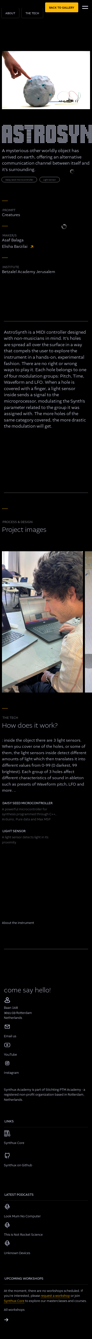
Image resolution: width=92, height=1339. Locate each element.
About (10, 13)
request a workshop (55, 1296)
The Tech (32, 13)
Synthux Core (14, 1301)
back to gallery (61, 8)
